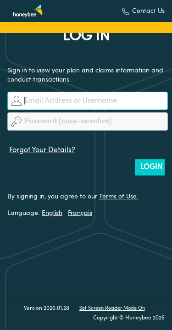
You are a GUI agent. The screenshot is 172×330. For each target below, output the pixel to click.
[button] (143, 11)
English (52, 213)
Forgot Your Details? (42, 150)
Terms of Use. (118, 196)
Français (80, 213)
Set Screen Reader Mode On (112, 308)
